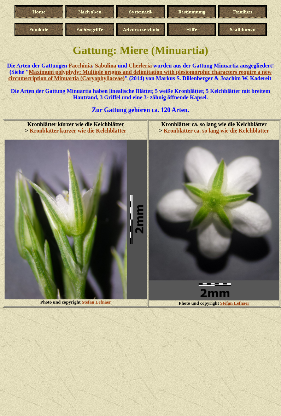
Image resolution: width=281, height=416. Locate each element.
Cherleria (140, 66)
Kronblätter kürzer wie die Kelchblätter (78, 131)
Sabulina (105, 66)
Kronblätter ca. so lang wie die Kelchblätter (216, 131)
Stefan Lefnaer (96, 302)
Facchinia (80, 66)
